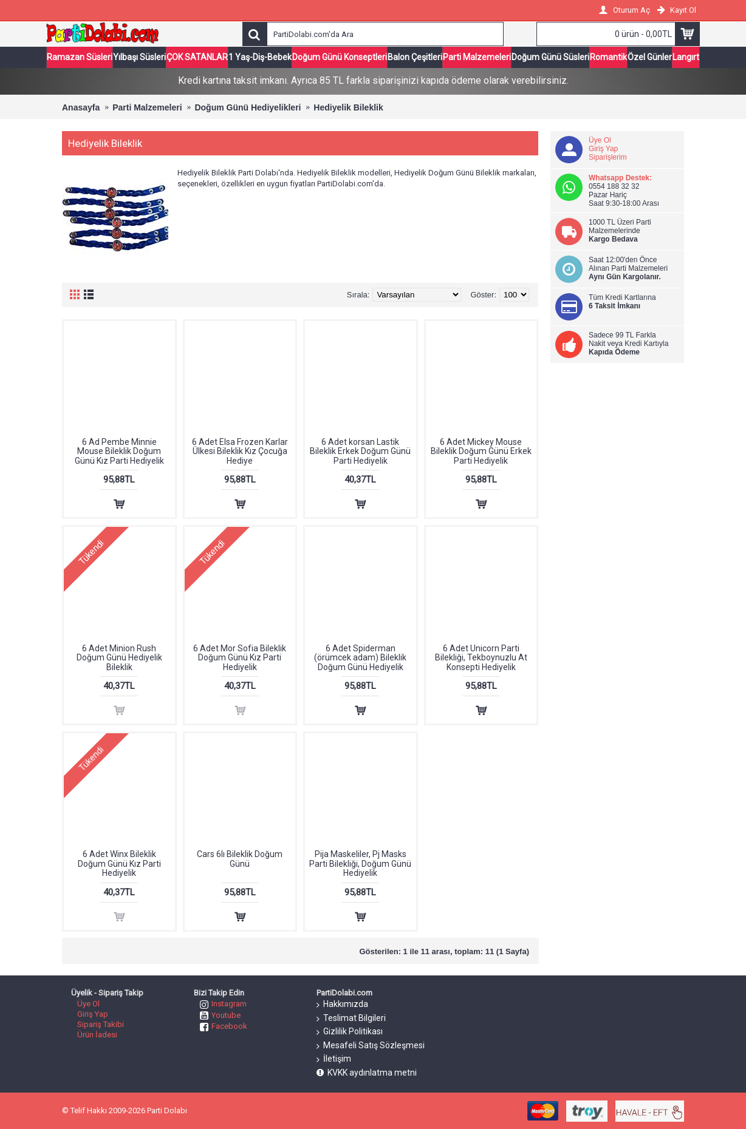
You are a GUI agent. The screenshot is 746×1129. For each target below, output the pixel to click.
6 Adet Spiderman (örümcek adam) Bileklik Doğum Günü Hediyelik (360, 657)
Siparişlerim (608, 157)
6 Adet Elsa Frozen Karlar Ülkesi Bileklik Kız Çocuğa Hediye (240, 451)
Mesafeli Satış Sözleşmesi (371, 1045)
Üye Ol (600, 140)
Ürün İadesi (97, 1034)
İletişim (334, 1059)
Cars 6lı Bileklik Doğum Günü (239, 858)
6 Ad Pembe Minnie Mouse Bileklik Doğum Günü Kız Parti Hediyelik (119, 451)
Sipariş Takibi (100, 1024)
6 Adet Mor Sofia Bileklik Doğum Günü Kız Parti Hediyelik (239, 657)
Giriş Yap (603, 148)
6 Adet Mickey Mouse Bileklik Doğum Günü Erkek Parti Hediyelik (481, 451)
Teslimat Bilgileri (351, 1018)
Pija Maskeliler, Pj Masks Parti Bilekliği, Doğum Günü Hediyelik (360, 863)
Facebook (223, 1026)
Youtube (220, 1015)
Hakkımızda (342, 1004)
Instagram (223, 1003)
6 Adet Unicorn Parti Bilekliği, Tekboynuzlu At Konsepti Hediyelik (481, 657)
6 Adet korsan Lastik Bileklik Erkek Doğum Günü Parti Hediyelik (360, 451)
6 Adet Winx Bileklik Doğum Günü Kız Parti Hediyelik (119, 863)
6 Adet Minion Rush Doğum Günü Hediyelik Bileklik (119, 657)
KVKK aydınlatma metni (367, 1073)
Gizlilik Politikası (350, 1031)
